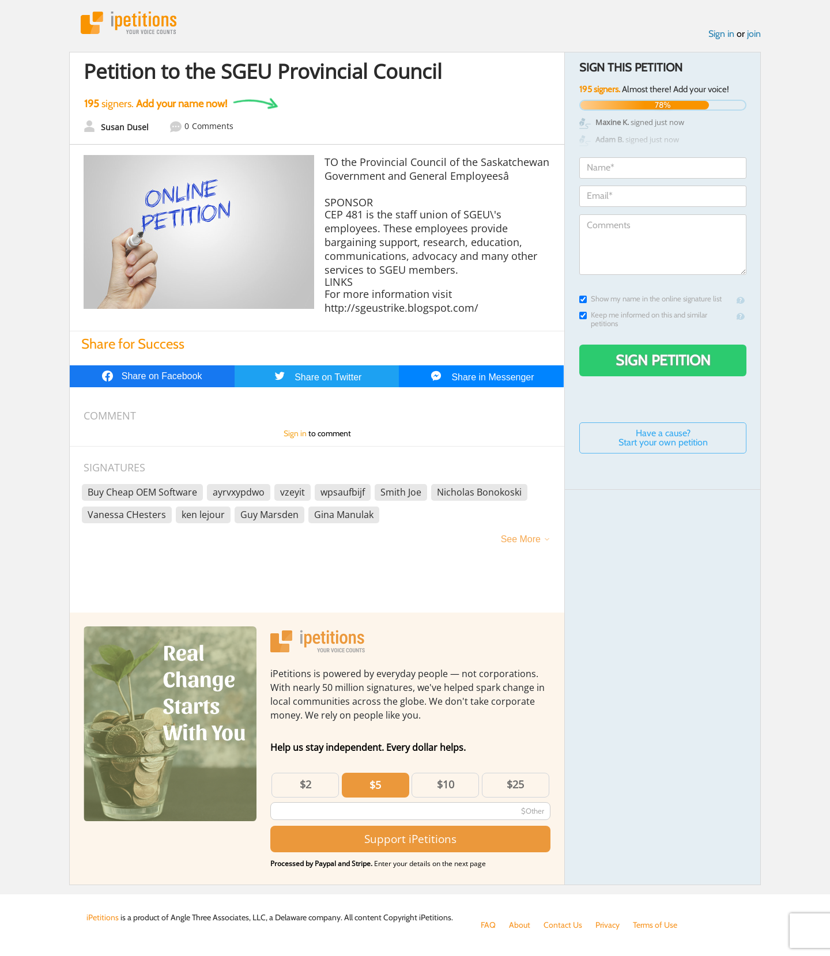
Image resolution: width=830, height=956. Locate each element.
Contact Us (563, 925)
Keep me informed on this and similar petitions (643, 319)
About (519, 925)
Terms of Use (655, 925)
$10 (445, 784)
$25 (515, 784)
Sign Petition (663, 360)
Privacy (607, 925)
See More (521, 539)
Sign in (721, 33)
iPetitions (128, 23)
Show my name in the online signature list (650, 298)
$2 (305, 784)
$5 (375, 785)
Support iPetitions (410, 839)
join (754, 33)
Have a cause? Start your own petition (663, 438)
